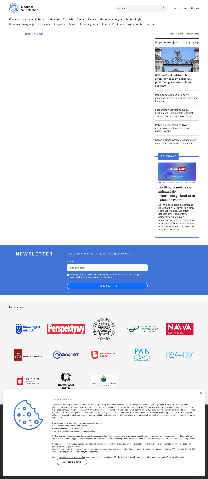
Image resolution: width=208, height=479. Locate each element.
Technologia (133, 19)
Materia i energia (111, 19)
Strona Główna (176, 34)
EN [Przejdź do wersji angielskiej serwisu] (197, 8)
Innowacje (44, 24)
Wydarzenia (135, 24)
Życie (80, 19)
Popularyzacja (89, 24)
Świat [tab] (196, 42)
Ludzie (150, 24)
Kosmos (14, 19)
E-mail (70, 261)
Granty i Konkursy (112, 24)
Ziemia (92, 19)
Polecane (168, 156)
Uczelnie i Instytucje (21, 24)
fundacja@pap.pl (136, 449)
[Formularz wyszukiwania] (141, 8)
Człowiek (54, 19)
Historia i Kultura (33, 19)
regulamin (84, 274)
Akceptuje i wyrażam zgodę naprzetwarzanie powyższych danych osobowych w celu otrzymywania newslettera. (105, 275)
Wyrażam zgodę (72, 461)
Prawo (72, 24)
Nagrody (59, 24)
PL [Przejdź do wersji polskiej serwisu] (192, 8)
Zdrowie (68, 19)
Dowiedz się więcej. (175, 457)
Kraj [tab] (188, 42)
